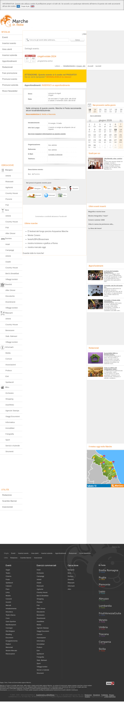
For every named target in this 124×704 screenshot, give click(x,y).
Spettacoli (9, 382)
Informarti (71, 586)
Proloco (8, 370)
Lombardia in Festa (110, 607)
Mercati (8, 605)
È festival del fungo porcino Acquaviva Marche (48, 231)
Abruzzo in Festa (110, 600)
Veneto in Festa (110, 621)
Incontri (8, 602)
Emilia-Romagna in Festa (110, 571)
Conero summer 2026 (96, 220)
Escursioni (9, 638)
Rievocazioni (10, 654)
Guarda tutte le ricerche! (33, 253)
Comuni (8, 359)
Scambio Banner (9, 501)
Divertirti (71, 579)
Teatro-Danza (10, 615)
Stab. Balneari (11, 336)
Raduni (8, 644)
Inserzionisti (7, 507)
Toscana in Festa (110, 635)
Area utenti (7, 49)
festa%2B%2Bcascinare (38, 239)
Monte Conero (34, 235)
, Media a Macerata (41, 114)
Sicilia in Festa (110, 649)
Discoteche (10, 296)
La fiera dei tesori (95, 228)
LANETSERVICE (110, 697)
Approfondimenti (9, 61)
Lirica (8, 592)
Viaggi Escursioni (12, 416)
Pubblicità (104, 695)
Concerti (9, 599)
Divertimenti (10, 302)
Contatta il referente (55, 155)
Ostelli (8, 262)
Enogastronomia (11, 641)
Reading (9, 634)
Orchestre (9, 393)
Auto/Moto (9, 405)
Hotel (7, 244)
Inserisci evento (9, 43)
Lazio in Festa (110, 592)
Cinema (8, 576)
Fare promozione (9, 73)
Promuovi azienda (10, 85)
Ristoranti (9, 181)
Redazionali (7, 67)
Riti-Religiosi (10, 631)
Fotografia (9, 434)
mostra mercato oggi (37, 247)
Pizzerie (8, 199)
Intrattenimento (11, 608)
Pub (7, 205)
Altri (84, 34)
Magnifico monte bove (96, 212)
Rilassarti (71, 583)
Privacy (111, 695)
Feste (8, 579)
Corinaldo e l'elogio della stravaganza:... (112, 300)
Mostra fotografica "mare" (98, 216)
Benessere (9, 330)
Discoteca (9, 612)
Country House (11, 193)
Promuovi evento (9, 79)
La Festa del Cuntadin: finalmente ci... (111, 271)
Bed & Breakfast (12, 273)
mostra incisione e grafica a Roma (43, 243)
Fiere (7, 589)
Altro (69, 589)
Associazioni (10, 365)
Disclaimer (96, 695)
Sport (7, 440)
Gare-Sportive (11, 621)
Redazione (7, 495)
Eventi (5, 37)
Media (8, 353)
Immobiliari (10, 428)
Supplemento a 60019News (45, 695)
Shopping (9, 399)
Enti (7, 376)
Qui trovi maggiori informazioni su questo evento (47, 134)
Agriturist (9, 187)
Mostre (8, 596)
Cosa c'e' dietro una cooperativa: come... (110, 368)
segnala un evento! (69, 688)
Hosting (87, 697)
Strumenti (9, 451)
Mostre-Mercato (11, 650)
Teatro (8, 573)
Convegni (9, 628)
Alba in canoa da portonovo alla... (101, 224)
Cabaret (8, 586)
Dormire (70, 576)
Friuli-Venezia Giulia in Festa (110, 614)
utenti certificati (11, 690)
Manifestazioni (11, 625)
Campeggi (9, 250)
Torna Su (116, 547)
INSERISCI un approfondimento (56, 85)
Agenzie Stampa (12, 411)
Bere (69, 573)
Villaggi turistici (11, 279)
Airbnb (8, 176)
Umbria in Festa (110, 628)
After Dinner (10, 233)
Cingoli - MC (81, 66)
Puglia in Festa (110, 578)
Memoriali (9, 647)
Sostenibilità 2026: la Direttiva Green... (111, 353)
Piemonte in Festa (110, 585)
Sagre (8, 570)
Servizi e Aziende (12, 446)
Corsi (7, 618)
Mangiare (71, 570)
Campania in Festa (110, 642)
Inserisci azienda (9, 55)
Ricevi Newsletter (10, 91)
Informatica (10, 422)
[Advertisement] (105, 45)
